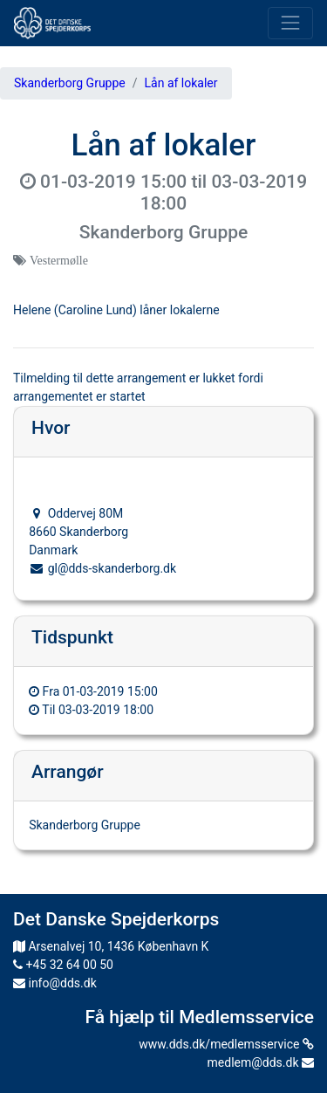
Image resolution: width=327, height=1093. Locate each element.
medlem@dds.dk (261, 1062)
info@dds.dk (55, 983)
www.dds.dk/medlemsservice (226, 1044)
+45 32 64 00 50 (63, 965)
